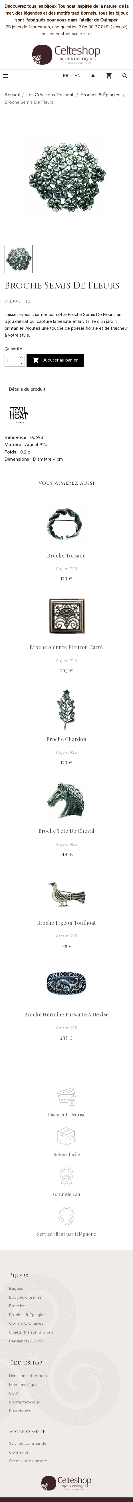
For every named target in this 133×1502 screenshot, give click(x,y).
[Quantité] (11, 360)
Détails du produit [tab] (27, 389)
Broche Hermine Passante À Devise (66, 1014)
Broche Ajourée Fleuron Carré (66, 647)
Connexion (19, 1452)
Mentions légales (25, 1384)
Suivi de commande (27, 1443)
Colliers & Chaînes (26, 1323)
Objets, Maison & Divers (31, 1332)
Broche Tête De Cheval (67, 830)
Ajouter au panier (55, 360)
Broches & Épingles (27, 1314)
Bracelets (18, 1305)
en (77, 75)
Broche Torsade (66, 555)
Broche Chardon (66, 739)
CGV (13, 1393)
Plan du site (20, 1411)
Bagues (16, 1288)
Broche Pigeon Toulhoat (66, 922)
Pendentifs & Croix (26, 1341)
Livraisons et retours (28, 1375)
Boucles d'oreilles (25, 1297)
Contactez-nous (24, 1402)
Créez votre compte (28, 1460)
